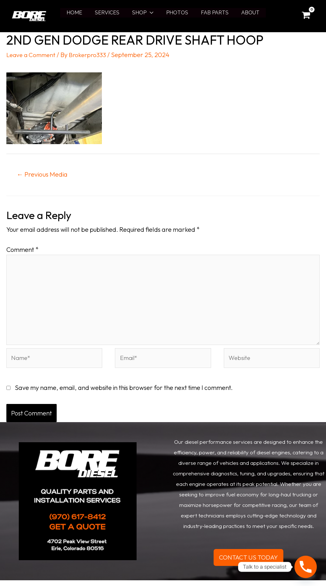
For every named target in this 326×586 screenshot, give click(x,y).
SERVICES (111, 13)
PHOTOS (176, 13)
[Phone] (305, 567)
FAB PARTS (211, 13)
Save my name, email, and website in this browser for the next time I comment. (124, 393)
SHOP (140, 13)
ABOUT (244, 13)
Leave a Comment (32, 55)
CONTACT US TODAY (249, 563)
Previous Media (44, 174)
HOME (81, 13)
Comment (22, 250)
